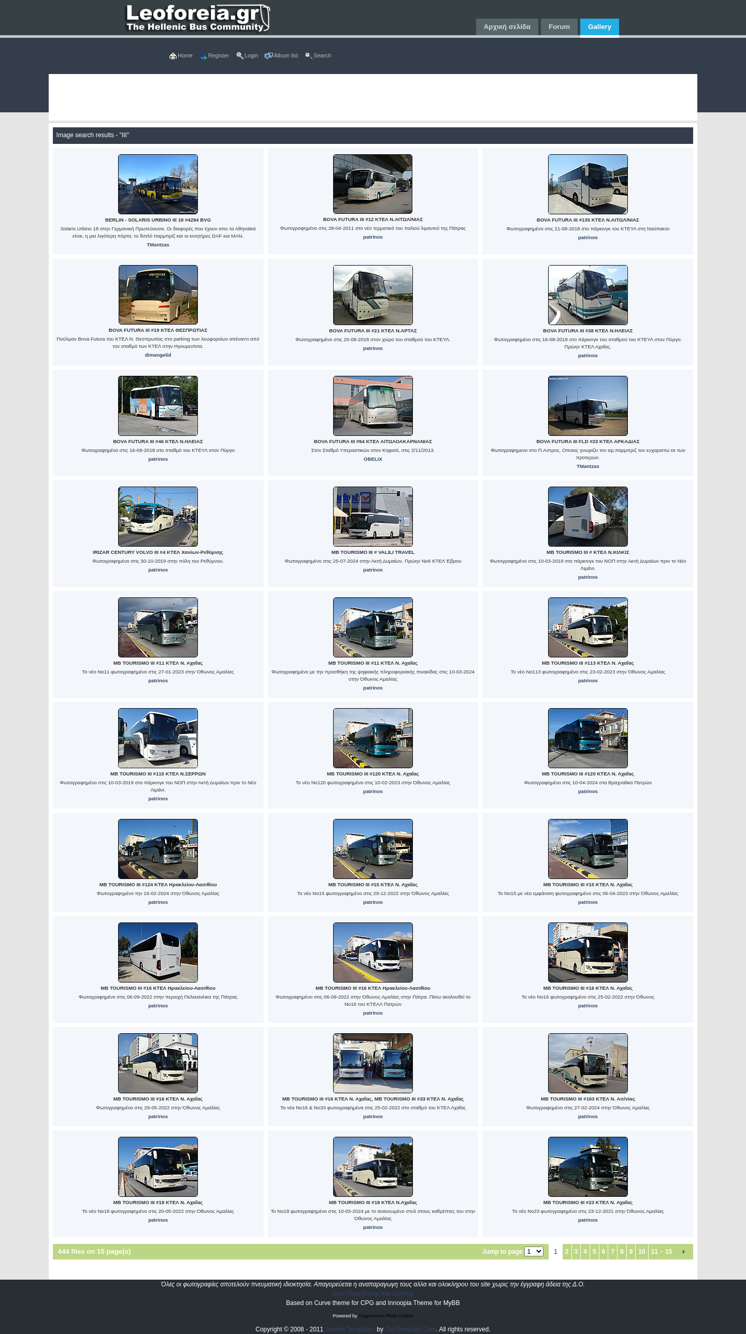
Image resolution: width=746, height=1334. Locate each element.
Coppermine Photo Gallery (385, 1315)
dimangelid (158, 355)
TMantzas (158, 244)
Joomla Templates (350, 1329)
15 (668, 1251)
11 (654, 1251)
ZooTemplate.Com (410, 1329)
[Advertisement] (359, 97)
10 (641, 1251)
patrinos (373, 237)
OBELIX (373, 459)
